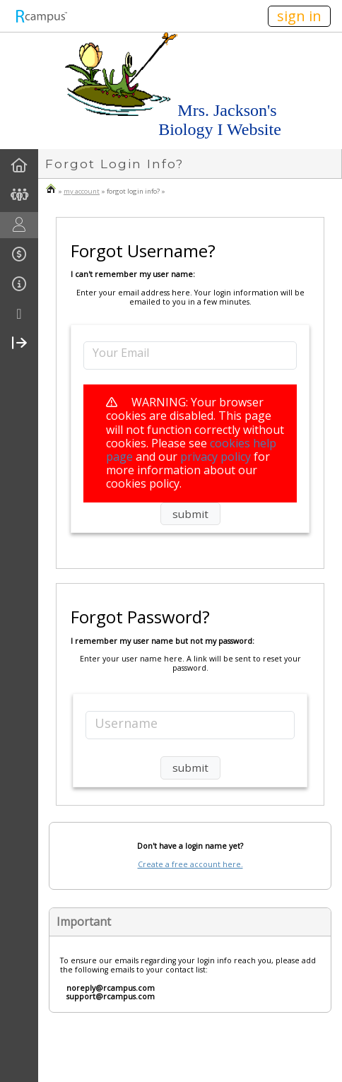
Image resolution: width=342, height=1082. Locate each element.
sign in (299, 15)
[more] (19, 314)
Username (126, 723)
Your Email (121, 352)
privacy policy (215, 456)
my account (82, 191)
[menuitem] (19, 166)
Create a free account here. (190, 864)
